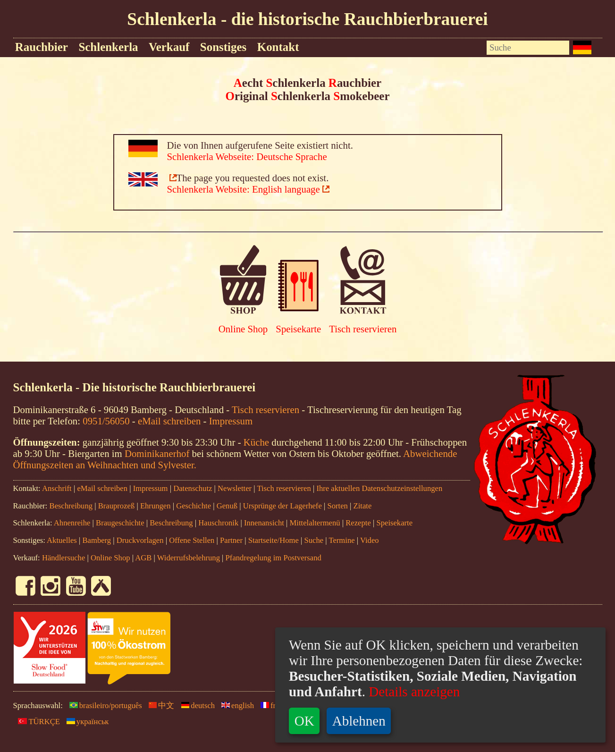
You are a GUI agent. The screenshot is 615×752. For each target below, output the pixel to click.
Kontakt (278, 47)
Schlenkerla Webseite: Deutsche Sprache (247, 156)
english (235, 705)
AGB (143, 557)
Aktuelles (62, 540)
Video (369, 540)
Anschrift (57, 488)
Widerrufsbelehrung (188, 557)
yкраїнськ (85, 721)
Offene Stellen (191, 540)
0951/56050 (106, 420)
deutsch (196, 705)
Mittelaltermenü (315, 522)
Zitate (363, 505)
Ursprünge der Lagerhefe (282, 505)
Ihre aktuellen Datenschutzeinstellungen (379, 488)
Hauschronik (219, 522)
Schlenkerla (108, 47)
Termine (341, 540)
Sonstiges (223, 47)
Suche (313, 540)
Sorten (337, 505)
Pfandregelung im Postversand (273, 557)
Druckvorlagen (140, 540)
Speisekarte (298, 328)
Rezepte (358, 522)
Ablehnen (359, 720)
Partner (231, 540)
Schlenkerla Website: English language (243, 189)
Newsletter (235, 488)
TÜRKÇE (36, 721)
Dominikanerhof (157, 453)
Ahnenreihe (72, 522)
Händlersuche (63, 557)
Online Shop (243, 328)
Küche (256, 442)
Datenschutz (192, 488)
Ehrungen (155, 505)
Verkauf (169, 47)
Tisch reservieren (362, 328)
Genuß (227, 505)
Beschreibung (71, 505)
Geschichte (193, 505)
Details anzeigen (412, 691)
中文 (159, 705)
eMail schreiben (169, 420)
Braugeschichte (120, 522)
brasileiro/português (103, 705)
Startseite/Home (273, 540)
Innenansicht (264, 522)
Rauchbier (41, 47)
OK (304, 720)
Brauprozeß (116, 505)
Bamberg (96, 540)
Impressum (231, 420)
